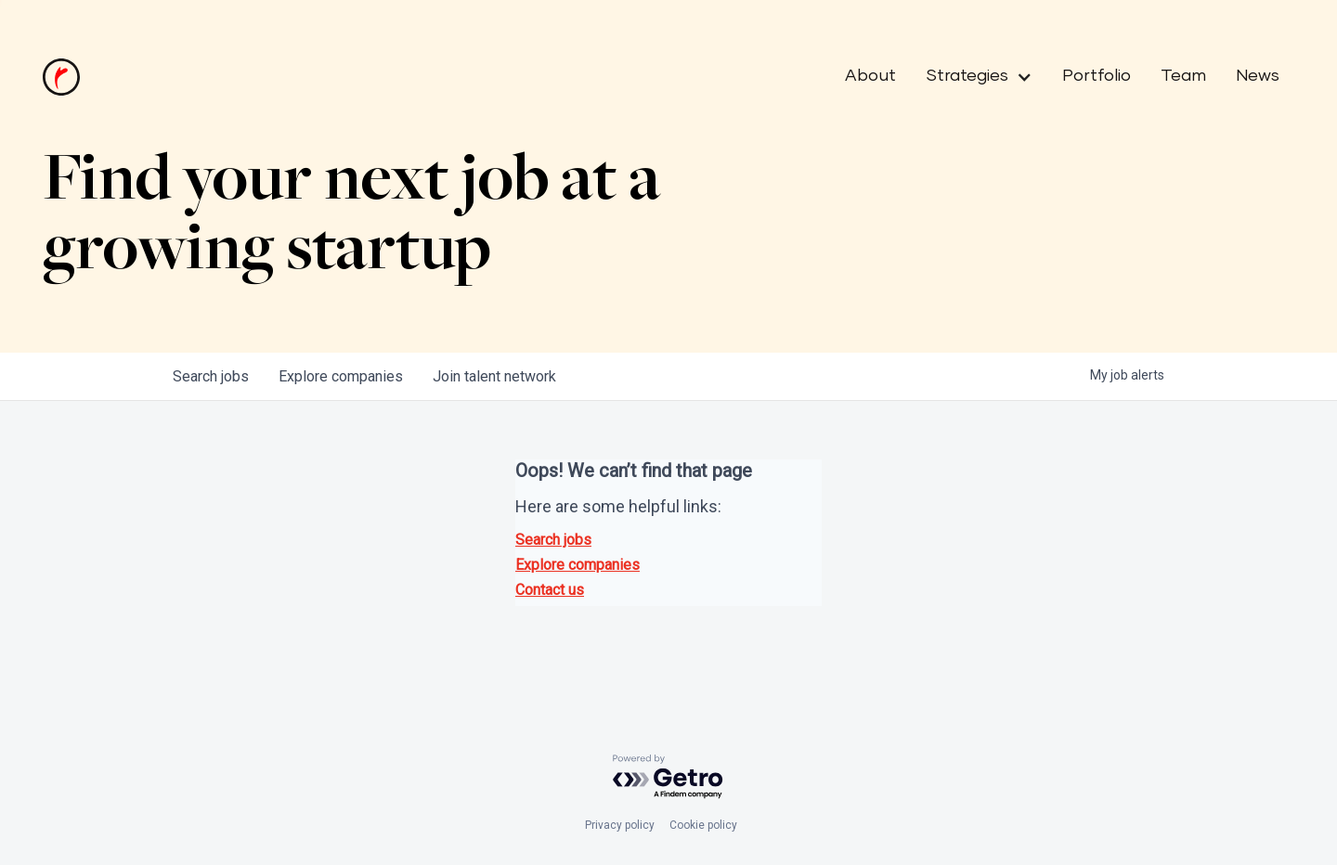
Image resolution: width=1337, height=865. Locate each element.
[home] (61, 77)
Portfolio (1096, 76)
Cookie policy (703, 825)
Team (1183, 76)
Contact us (549, 590)
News (1257, 76)
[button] (971, 77)
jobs (211, 376)
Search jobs (553, 540)
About (870, 76)
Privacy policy (620, 825)
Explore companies (577, 565)
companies (341, 376)
